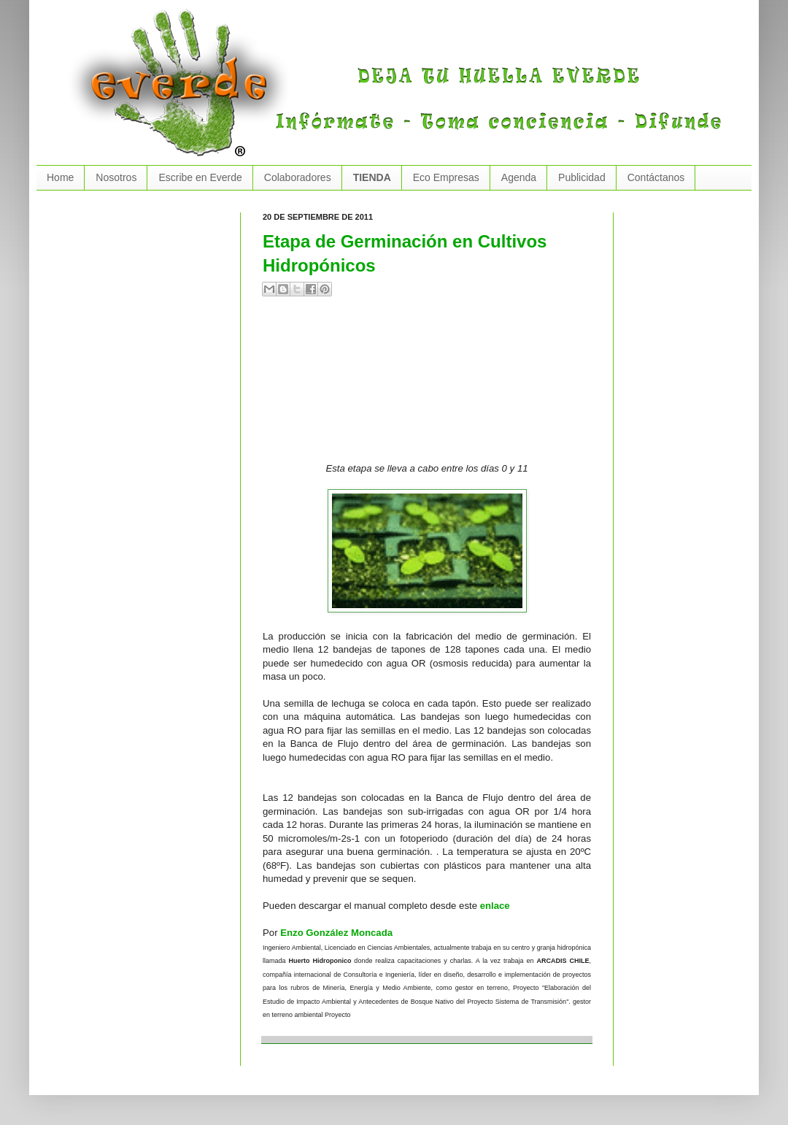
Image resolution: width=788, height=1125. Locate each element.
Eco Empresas (446, 177)
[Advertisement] (346, 385)
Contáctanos (656, 177)
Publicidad (582, 177)
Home (60, 177)
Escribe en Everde (200, 177)
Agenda (518, 177)
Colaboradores (297, 177)
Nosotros (116, 177)
